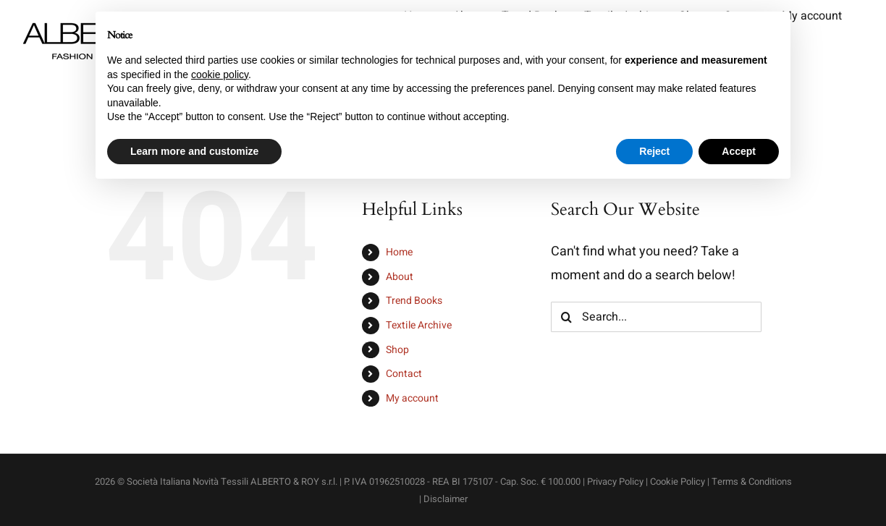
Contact (404, 373)
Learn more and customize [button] (194, 151)
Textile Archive (419, 325)
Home (399, 252)
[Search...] (656, 317)
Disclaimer (445, 499)
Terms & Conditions (752, 481)
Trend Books (414, 300)
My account (412, 398)
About (399, 276)
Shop (397, 349)
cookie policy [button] (219, 74)
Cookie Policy (677, 481)
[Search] (566, 317)
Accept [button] (739, 151)
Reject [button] (654, 151)
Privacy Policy (615, 481)
